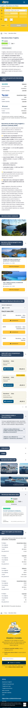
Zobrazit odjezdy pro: (7, 305)
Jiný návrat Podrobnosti (17, 8)
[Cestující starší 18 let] (5, 19)
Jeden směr (8, 8)
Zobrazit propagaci (14, 266)
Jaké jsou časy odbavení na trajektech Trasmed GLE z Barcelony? (13, 437)
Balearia (24, 84)
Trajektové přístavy (7, 688)
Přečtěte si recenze (7, 48)
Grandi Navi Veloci (21, 95)
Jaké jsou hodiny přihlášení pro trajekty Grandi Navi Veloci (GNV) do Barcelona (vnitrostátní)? (13, 430)
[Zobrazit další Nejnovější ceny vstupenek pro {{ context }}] (25, 407)
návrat (3, 8)
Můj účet (4, 701)
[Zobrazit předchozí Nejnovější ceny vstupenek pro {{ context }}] (22, 407)
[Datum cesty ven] (11, 13)
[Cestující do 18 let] (11, 19)
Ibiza (24, 315)
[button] (14, 307)
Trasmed (24, 106)
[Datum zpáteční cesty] (11, 16)
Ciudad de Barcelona (9, 471)
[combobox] (15, 10)
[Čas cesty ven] (23, 13)
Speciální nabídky (6, 692)
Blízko (24, 704)
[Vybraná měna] (5, 25)
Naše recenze (5, 690)
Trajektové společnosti (8, 684)
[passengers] (22, 488)
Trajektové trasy (6, 686)
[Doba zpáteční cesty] (23, 16)
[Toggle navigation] (24, 2)
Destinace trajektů (7, 682)
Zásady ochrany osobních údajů (15, 667)
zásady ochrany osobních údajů (10, 705)
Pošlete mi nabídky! (13, 663)
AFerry (4, 679)
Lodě (3, 694)
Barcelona (18, 315)
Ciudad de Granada (18, 484)
